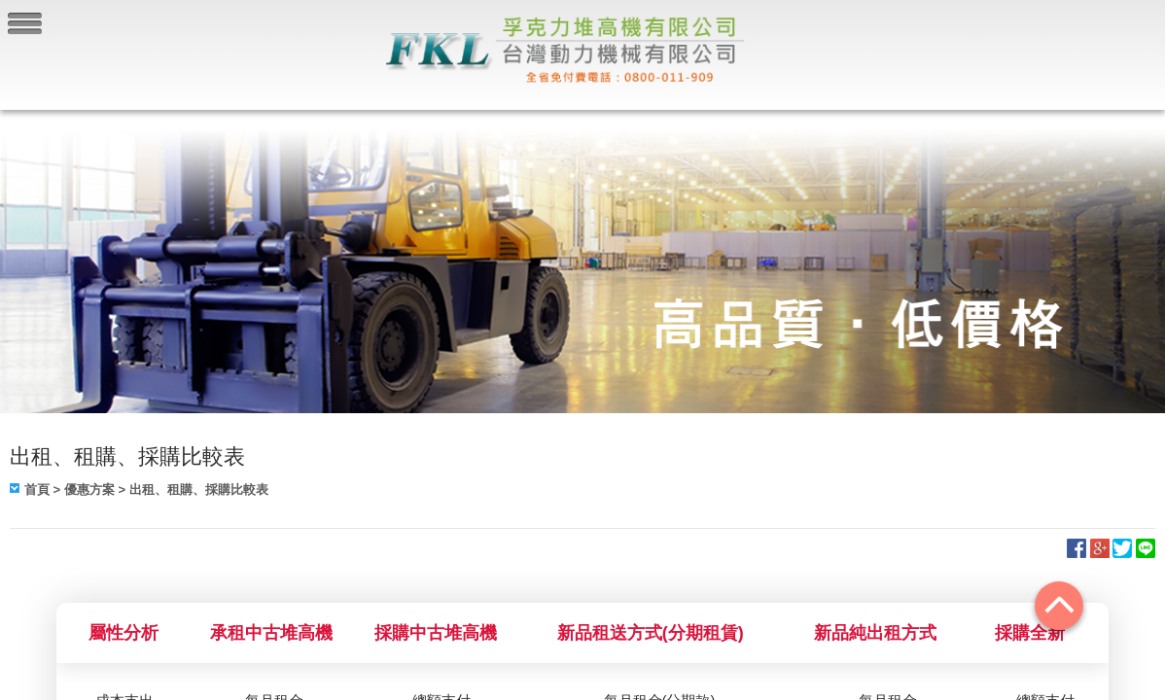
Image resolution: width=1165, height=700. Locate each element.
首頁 (37, 489)
